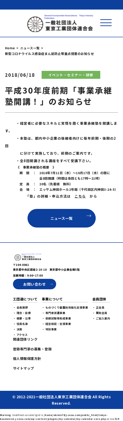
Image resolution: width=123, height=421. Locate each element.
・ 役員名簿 (20, 335)
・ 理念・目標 (22, 324)
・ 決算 (17, 341)
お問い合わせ (34, 295)
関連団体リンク (25, 350)
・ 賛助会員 (99, 324)
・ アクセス (20, 346)
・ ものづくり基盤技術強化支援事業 (65, 319)
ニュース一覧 (30, 48)
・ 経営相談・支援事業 (56, 335)
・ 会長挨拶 (20, 319)
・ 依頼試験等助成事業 (56, 330)
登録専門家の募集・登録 (32, 360)
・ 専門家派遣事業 (53, 324)
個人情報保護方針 (27, 370)
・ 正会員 (98, 319)
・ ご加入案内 (101, 330)
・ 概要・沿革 (22, 330)
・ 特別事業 (49, 341)
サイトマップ (23, 379)
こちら (80, 196)
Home (10, 48)
